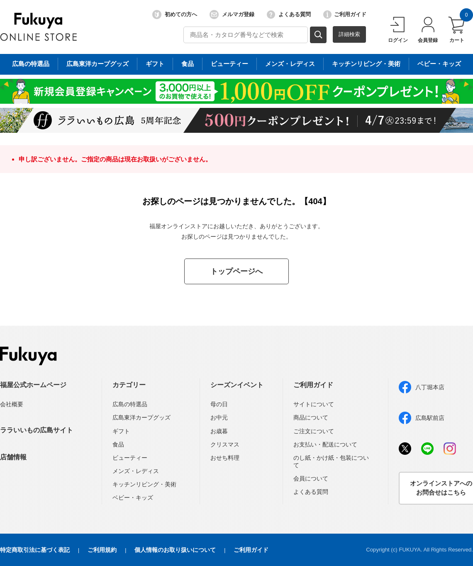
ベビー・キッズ (132, 497)
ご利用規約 (102, 549)
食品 (118, 444)
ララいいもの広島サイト (36, 430)
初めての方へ (174, 14)
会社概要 (11, 404)
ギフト (121, 431)
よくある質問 (289, 14)
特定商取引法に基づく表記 (35, 549)
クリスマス (224, 444)
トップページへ (236, 271)
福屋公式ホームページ (33, 384)
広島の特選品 (129, 404)
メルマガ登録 (232, 14)
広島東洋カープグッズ (141, 417)
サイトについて (313, 404)
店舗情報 (13, 457)
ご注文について (313, 431)
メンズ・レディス (135, 471)
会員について (310, 478)
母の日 (219, 404)
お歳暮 (219, 431)
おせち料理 (224, 457)
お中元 (219, 417)
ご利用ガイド (344, 14)
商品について (310, 417)
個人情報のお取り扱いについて (175, 549)
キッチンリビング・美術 (144, 484)
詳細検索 (349, 34)
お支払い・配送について (325, 444)
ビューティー (129, 457)
